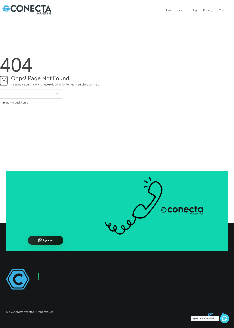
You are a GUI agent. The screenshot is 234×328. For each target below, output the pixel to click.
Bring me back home (14, 102)
